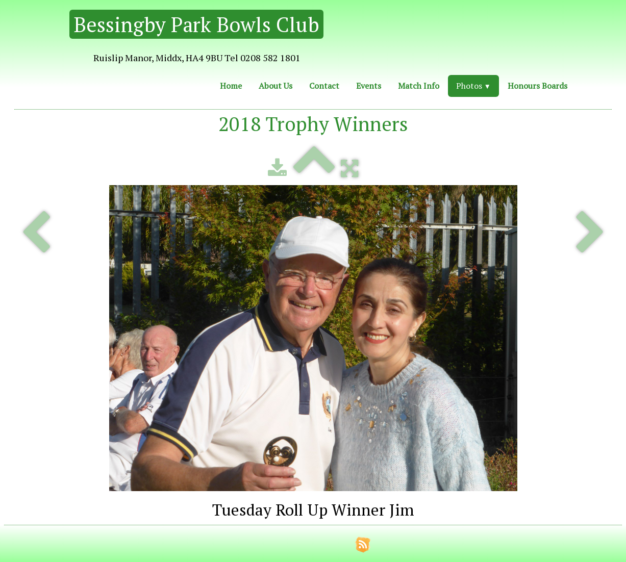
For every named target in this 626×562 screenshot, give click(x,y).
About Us (275, 85)
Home (231, 85)
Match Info (418, 85)
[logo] (168, 38)
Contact (324, 85)
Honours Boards (537, 85)
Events (368, 85)
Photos (473, 85)
